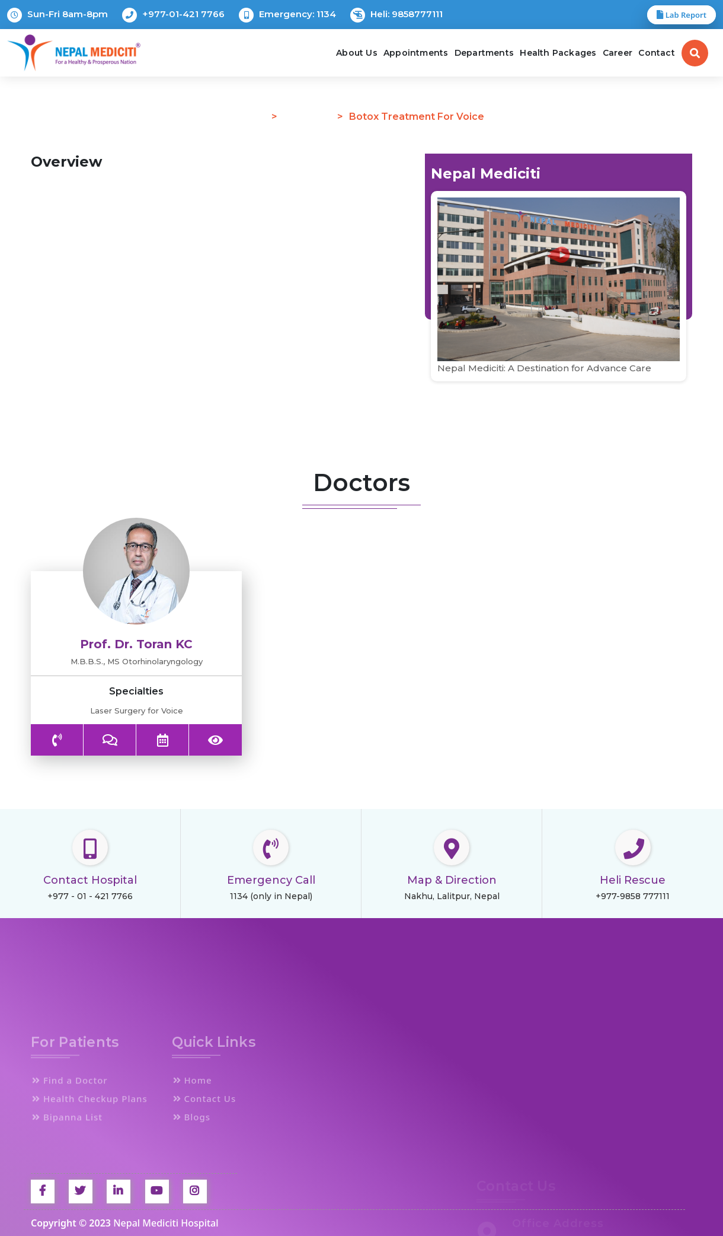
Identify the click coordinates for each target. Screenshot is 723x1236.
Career (617, 52)
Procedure (307, 116)
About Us (357, 52)
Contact (656, 52)
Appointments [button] (415, 52)
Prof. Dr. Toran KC (136, 644)
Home (253, 116)
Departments (484, 52)
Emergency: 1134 (287, 15)
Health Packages (558, 52)
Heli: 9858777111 (396, 15)
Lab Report (681, 14)
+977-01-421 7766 (173, 15)
